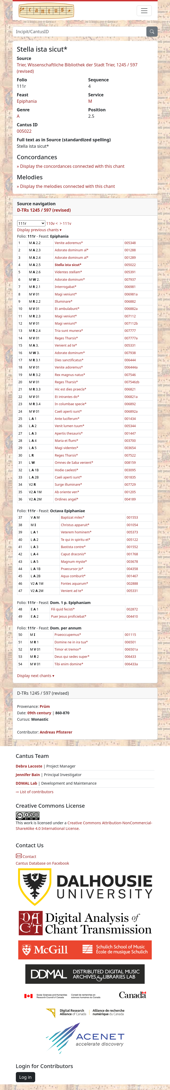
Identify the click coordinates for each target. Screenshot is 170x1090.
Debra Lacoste (29, 766)
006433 (130, 656)
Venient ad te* (66, 345)
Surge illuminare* (68, 484)
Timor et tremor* (68, 649)
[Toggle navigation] (144, 10)
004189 (130, 499)
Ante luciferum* (67, 418)
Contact (26, 856)
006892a (131, 411)
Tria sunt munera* (69, 330)
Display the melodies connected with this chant (67, 186)
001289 (130, 257)
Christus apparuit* (75, 525)
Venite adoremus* (69, 243)
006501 (130, 642)
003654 (130, 448)
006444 (130, 360)
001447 (130, 433)
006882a (131, 308)
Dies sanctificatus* (69, 360)
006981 (130, 286)
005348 (130, 243)
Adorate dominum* (70, 279)
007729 (130, 484)
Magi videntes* (66, 448)
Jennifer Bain (28, 774)
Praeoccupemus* (68, 634)
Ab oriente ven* (67, 492)
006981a (131, 294)
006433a (131, 664)
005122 (132, 539)
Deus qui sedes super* (72, 656)
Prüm (45, 706)
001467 (132, 576)
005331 (130, 345)
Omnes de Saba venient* (74, 462)
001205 (130, 492)
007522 (130, 455)
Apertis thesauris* (69, 433)
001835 (130, 477)
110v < (52, 223)
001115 (130, 634)
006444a (131, 367)
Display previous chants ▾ (39, 229)
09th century (39, 712)
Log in (25, 1077)
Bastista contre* (73, 547)
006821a (131, 396)
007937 (130, 279)
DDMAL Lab (26, 783)
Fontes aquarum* (74, 583)
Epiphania (27, 101)
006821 (130, 389)
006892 (130, 404)
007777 (130, 330)
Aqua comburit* (73, 576)
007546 (130, 375)
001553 (132, 517)
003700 (130, 440)
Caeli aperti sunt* (68, 411)
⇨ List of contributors (34, 791)
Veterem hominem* (76, 532)
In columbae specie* (70, 404)
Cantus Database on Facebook (42, 863)
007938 (130, 353)
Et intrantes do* (67, 396)
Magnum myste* (74, 561)
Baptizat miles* (73, 517)
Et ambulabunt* (67, 308)
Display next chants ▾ (35, 675)
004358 (132, 569)
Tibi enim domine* (69, 664)
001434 (130, 418)
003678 (132, 561)
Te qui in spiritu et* (75, 539)
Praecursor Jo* (72, 569)
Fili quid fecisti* (63, 609)
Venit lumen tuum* (69, 426)
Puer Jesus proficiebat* (68, 616)
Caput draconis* (73, 554)
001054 (132, 525)
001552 (132, 547)
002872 (132, 609)
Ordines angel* (66, 499)
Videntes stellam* (68, 272)
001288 (130, 250)
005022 (24, 131)
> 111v (65, 223)
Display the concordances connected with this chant (72, 166)
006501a (131, 649)
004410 (132, 616)
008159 (130, 462)
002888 (132, 583)
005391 (130, 272)
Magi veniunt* (66, 294)
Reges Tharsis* (66, 338)
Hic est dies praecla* (70, 389)
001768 (132, 554)
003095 (130, 470)
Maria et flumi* (66, 440)
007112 (130, 316)
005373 (132, 532)
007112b (131, 323)
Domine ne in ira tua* (71, 642)
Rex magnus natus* (70, 375)
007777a (131, 338)
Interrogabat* (65, 286)
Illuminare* (64, 301)
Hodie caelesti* (66, 470)
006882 (130, 301)
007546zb (132, 382)
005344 (130, 426)
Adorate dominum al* (71, 250)
